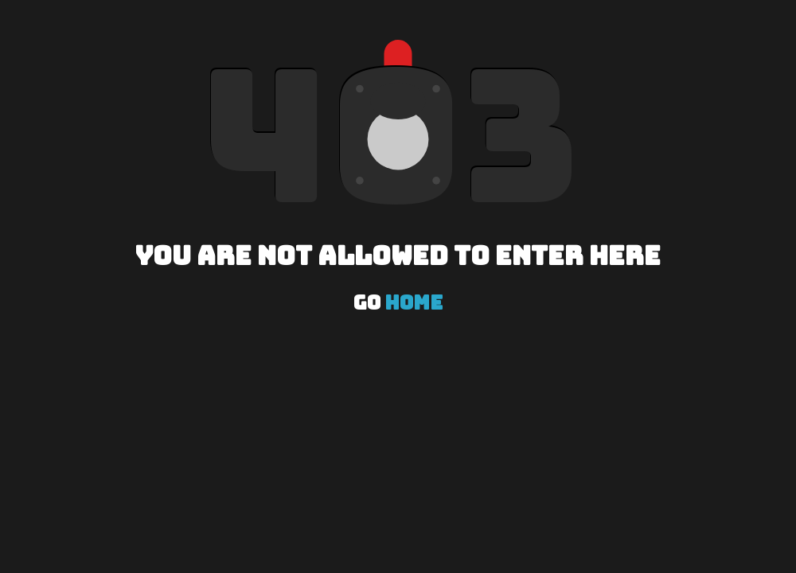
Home (413, 302)
